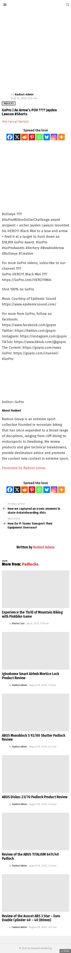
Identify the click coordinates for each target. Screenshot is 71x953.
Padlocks (30, 564)
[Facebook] (9, 137)
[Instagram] (54, 137)
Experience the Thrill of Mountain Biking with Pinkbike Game (32, 614)
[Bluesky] (46, 137)
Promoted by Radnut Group (23, 468)
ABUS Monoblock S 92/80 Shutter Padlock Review (33, 737)
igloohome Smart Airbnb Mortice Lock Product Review (30, 676)
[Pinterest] (32, 137)
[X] (17, 137)
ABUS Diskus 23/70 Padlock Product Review (34, 797)
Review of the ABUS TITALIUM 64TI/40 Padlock (30, 856)
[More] (61, 137)
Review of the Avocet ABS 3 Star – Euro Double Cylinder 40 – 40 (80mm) (31, 918)
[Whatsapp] (39, 137)
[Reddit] (24, 137)
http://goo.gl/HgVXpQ (15, 121)
